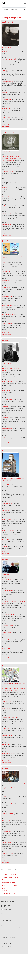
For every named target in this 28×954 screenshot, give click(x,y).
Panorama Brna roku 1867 (10, 877)
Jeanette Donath (7, 804)
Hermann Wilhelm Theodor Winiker (13, 181)
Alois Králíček (6, 287)
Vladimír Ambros (7, 108)
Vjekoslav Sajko (6, 224)
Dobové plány (6, 880)
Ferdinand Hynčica (7, 813)
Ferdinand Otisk (7, 701)
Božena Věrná (6, 744)
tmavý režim (8, 909)
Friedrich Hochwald (8, 197)
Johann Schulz (6, 492)
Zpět (9, 869)
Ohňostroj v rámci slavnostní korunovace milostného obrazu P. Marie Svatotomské (12, 159)
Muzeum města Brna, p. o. (9, 937)
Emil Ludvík (5, 438)
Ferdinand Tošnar (7, 853)
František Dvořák (7, 735)
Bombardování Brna (8, 883)
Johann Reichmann (8, 530)
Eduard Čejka (6, 117)
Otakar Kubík (6, 728)
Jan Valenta (5, 539)
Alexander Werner (7, 590)
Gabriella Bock (6, 510)
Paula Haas (5, 188)
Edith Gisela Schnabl (8, 314)
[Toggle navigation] (25, 2)
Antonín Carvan (7, 429)
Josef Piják (5, 92)
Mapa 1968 (5, 888)
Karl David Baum (7, 213)
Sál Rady (4, 891)
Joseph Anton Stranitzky (9, 788)
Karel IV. (4, 262)
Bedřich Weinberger (8, 753)
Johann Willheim (7, 640)
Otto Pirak (5, 418)
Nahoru (3, 869)
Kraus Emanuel (6, 579)
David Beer (5, 52)
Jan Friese (5, 206)
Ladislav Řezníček (7, 625)
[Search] (14, 9)
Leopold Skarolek (7, 842)
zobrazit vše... (6, 124)
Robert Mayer (6, 390)
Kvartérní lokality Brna (9, 894)
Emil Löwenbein (7, 305)
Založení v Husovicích (9, 717)
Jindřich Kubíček (7, 280)
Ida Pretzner (6, 70)
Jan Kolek (5, 546)
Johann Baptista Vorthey (9, 381)
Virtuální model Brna (8, 874)
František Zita (6, 99)
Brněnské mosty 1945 (9, 885)
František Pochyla (7, 831)
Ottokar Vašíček (7, 399)
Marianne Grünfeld (8, 614)
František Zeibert (7, 81)
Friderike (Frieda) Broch (9, 59)
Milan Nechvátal (7, 323)
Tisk (15, 869)
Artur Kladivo (6, 708)
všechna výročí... (7, 126)
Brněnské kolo (6, 271)
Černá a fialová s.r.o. (7, 947)
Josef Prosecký (6, 797)
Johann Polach (6, 519)
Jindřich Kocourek (7, 296)
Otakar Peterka (6, 633)
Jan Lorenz (5, 406)
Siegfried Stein (6, 820)
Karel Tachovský (7, 503)
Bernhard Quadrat (7, 172)
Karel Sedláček (6, 485)
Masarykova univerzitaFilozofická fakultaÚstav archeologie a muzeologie (10, 926)
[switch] (2, 909)
